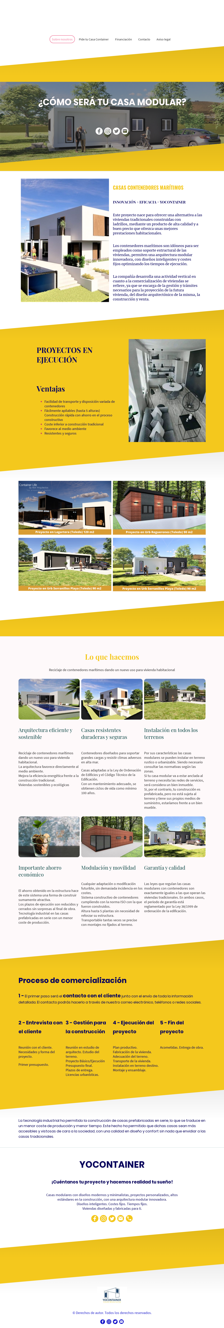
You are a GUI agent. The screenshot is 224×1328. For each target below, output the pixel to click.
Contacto (144, 39)
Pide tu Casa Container (94, 39)
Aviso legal (164, 39)
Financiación (123, 39)
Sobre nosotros (62, 39)
